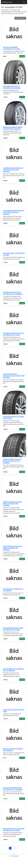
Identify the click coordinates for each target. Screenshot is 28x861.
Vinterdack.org (7, 2)
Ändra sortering (19, 18)
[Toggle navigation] (24, 2)
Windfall (16, 856)
